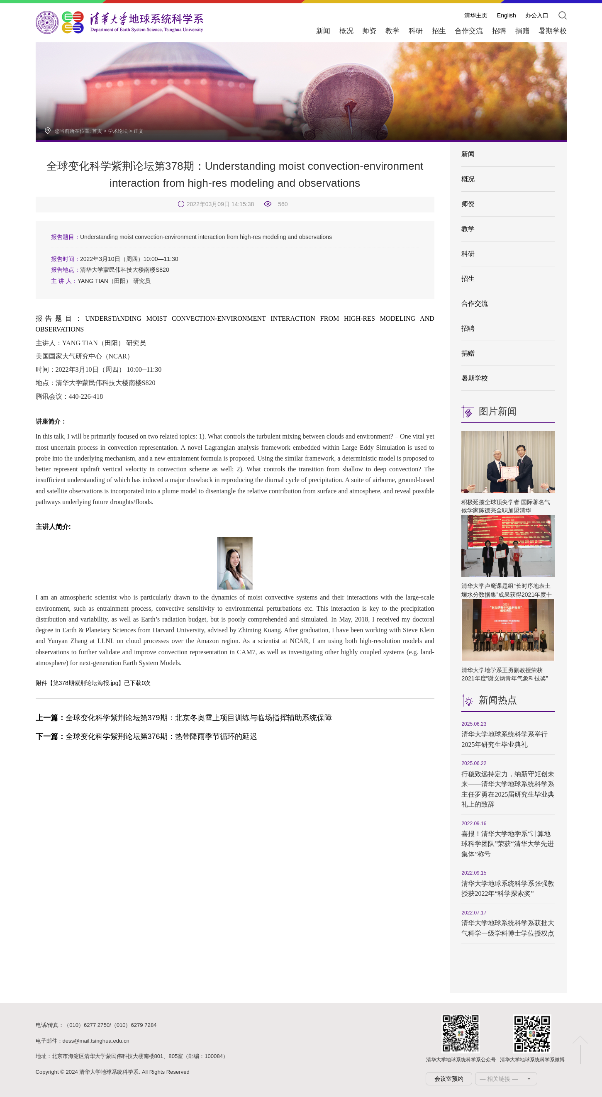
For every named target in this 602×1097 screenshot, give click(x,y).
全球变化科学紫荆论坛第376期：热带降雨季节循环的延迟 (146, 736)
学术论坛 (118, 131)
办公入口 (536, 15)
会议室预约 (448, 1078)
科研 (468, 253)
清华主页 (475, 15)
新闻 (468, 154)
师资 (468, 203)
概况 (468, 179)
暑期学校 (474, 378)
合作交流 (474, 303)
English (506, 15)
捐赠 (468, 353)
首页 (97, 131)
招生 (468, 278)
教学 (468, 228)
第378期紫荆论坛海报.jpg (86, 683)
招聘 (468, 328)
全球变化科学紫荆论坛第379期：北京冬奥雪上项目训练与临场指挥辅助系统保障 (184, 718)
